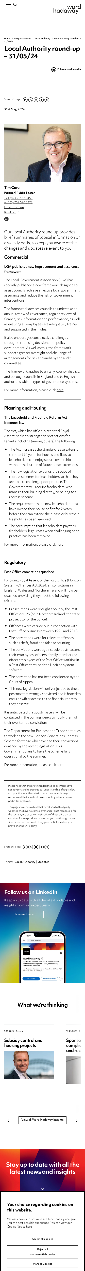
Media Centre (13, 1217)
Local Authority (42, 38)
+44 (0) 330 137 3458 (18, 198)
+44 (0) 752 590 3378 (18, 203)
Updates (43, 862)
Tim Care (12, 188)
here (60, 390)
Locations (10, 1232)
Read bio (11, 212)
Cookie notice (54, 1224)
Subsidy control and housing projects (23, 1043)
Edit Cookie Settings (58, 1232)
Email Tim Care (14, 207)
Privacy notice (54, 1217)
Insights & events (22, 38)
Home (7, 38)
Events (19, 1031)
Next (76, 1120)
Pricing (8, 1224)
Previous (8, 1120)
